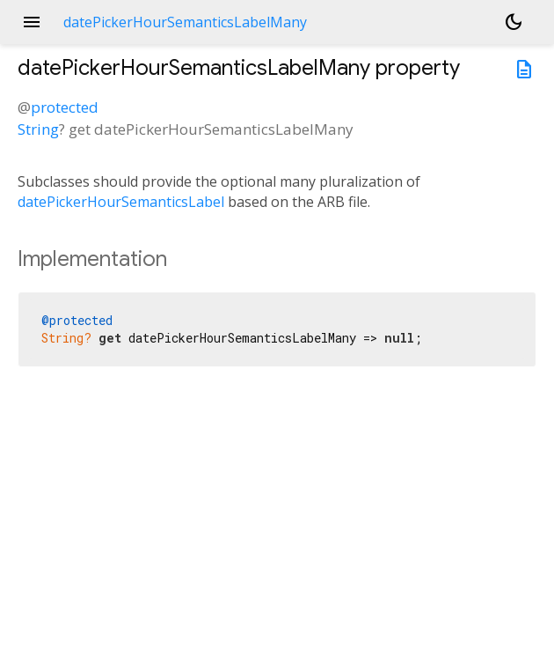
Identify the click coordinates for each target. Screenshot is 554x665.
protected (64, 107)
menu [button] (31, 22)
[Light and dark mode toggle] (513, 22)
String (38, 129)
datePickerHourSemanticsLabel (121, 201)
